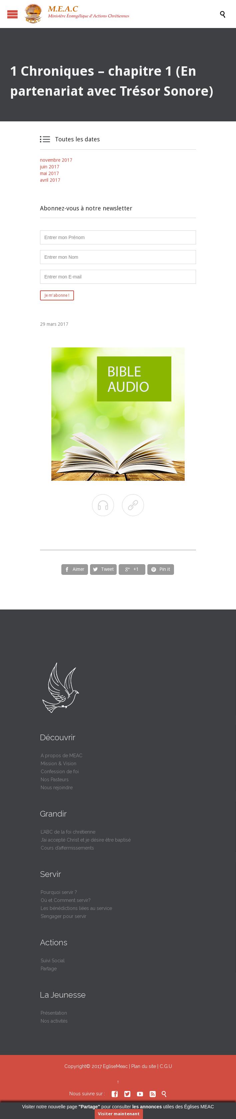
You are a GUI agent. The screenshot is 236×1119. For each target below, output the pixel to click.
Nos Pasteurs (55, 779)
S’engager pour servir (63, 916)
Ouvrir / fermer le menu (12, 14)
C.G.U (166, 1066)
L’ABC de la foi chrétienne (68, 832)
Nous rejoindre (57, 787)
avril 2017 (50, 180)
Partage (49, 968)
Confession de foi (60, 771)
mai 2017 (49, 173)
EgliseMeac (115, 1066)
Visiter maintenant (119, 1113)
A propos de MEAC (61, 755)
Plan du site (143, 1066)
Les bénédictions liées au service (76, 908)
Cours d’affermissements (67, 848)
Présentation (54, 1013)
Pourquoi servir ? (59, 892)
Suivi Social (53, 960)
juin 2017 (49, 166)
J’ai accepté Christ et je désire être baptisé (86, 840)
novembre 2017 (56, 160)
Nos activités (54, 1021)
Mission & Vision (58, 763)
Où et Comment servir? (66, 900)
